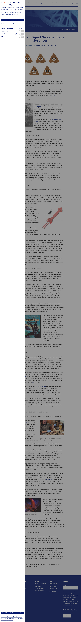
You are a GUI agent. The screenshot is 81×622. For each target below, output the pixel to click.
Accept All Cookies (12, 20)
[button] (6, 28)
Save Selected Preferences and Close (12, 613)
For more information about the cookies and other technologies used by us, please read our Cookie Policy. (12, 618)
